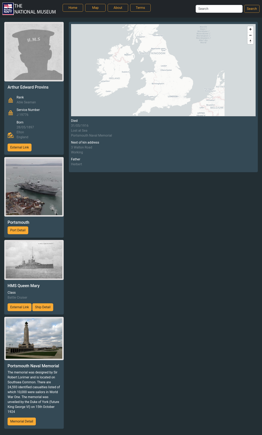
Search (252, 9)
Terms (140, 8)
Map (95, 8)
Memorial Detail (21, 421)
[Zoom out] (250, 35)
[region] (163, 70)
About (118, 8)
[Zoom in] (250, 29)
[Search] (219, 9)
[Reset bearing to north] (250, 41)
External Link (19, 147)
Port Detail (18, 230)
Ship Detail (43, 307)
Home (72, 8)
